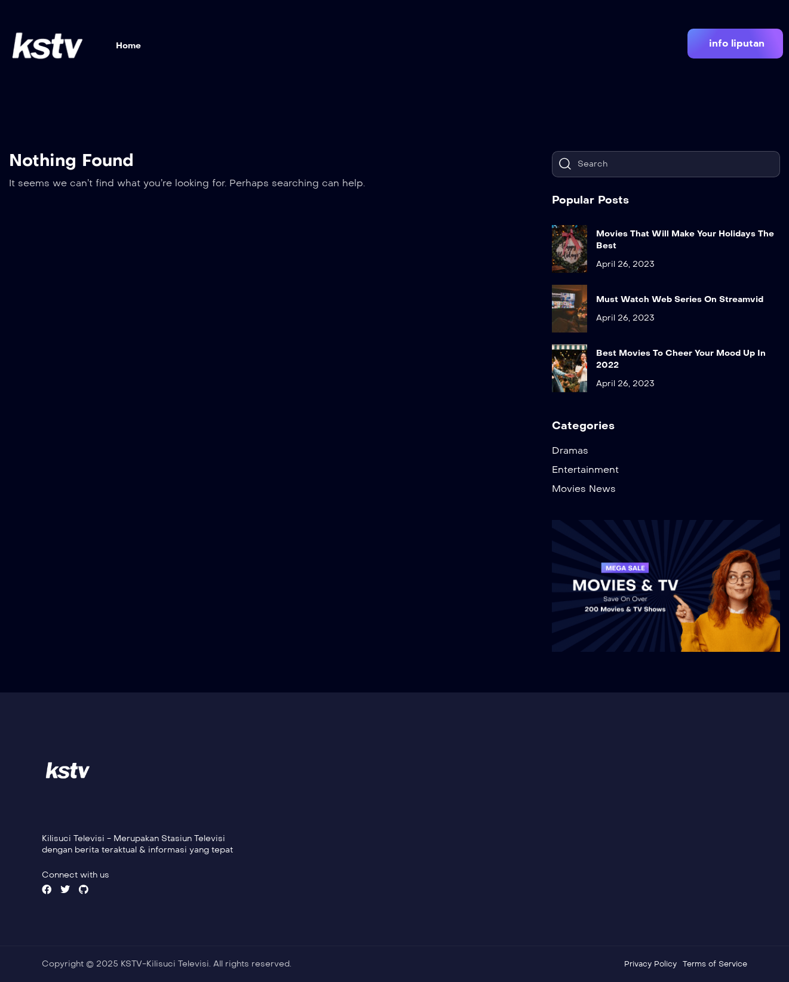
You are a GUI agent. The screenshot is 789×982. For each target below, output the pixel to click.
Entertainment (585, 469)
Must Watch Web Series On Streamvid (679, 299)
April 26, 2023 (625, 264)
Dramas (570, 450)
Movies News (584, 488)
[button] (735, 44)
